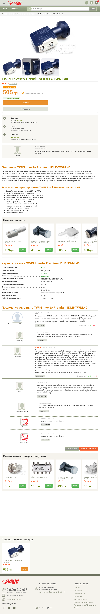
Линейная (45, 276)
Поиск (93, 9)
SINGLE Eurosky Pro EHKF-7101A (14, 242)
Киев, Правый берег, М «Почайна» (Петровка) (48, 589)
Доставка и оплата (80, 599)
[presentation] (96, 238)
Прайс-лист (78, 596)
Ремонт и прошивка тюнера (83, 602)
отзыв (13, 84)
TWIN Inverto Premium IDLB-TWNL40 (13, 561)
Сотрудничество (79, 593)
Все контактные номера (15, 595)
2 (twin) (44, 273)
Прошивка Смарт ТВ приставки (85, 605)
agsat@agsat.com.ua (14, 599)
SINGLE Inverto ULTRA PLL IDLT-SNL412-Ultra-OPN (40, 242)
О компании (78, 590)
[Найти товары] (60, 9)
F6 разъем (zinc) (10, 477)
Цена (6, 112)
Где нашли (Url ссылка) (24, 112)
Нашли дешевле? (11, 98)
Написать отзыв (72, 449)
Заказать (25, 102)
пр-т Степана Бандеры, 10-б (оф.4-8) (52, 592)
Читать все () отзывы (89, 449)
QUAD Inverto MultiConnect (67, 241)
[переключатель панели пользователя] (91, 3)
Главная (76, 588)
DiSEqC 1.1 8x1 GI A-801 (39, 477)
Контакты (77, 608)
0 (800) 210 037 (17, 590)
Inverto (43, 268)
